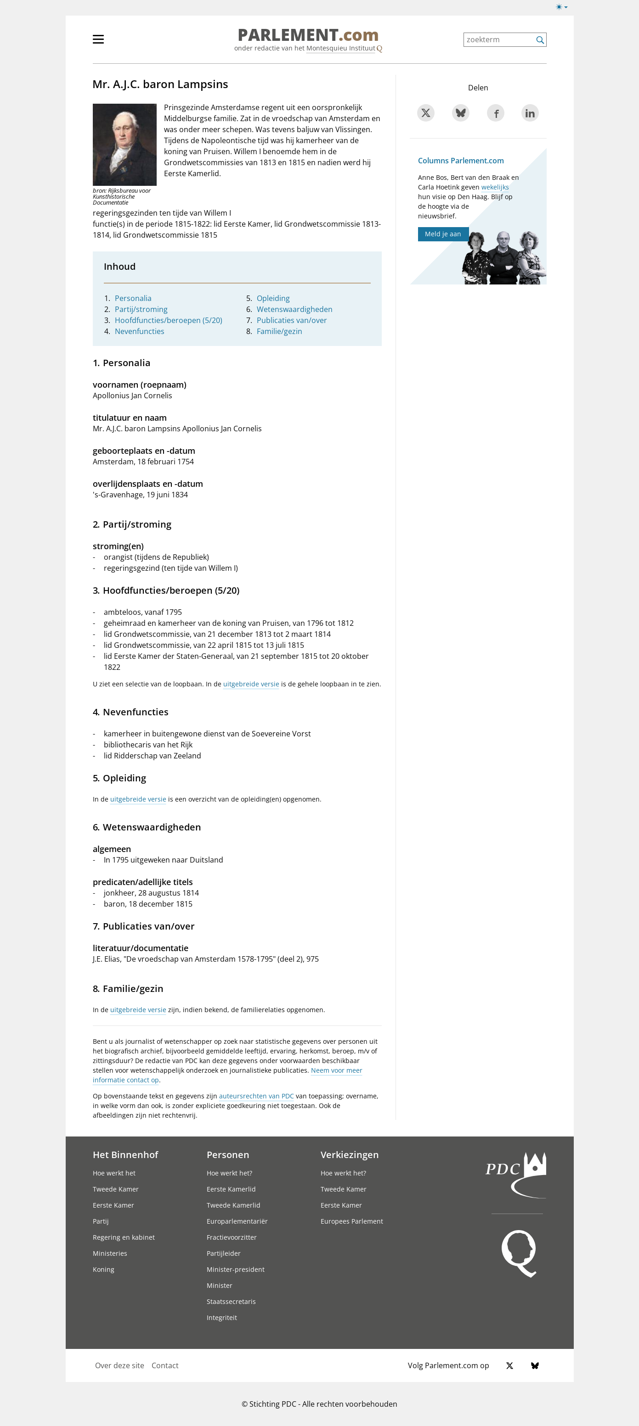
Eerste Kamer (113, 1205)
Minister (219, 1285)
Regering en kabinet (124, 1237)
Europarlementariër (237, 1221)
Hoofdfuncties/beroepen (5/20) (168, 320)
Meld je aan (443, 233)
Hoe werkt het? (229, 1173)
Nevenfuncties (139, 331)
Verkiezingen (350, 1154)
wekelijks (495, 187)
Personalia (133, 298)
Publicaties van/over (292, 320)
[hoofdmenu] (128, 43)
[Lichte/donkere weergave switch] (565, 7)
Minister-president (236, 1269)
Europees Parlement (352, 1221)
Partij (101, 1221)
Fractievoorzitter (232, 1237)
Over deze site (119, 1365)
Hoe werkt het (114, 1173)
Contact (165, 1365)
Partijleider (224, 1253)
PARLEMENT (308, 35)
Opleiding (273, 298)
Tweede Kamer (116, 1189)
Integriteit (222, 1317)
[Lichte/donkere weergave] (565, 9)
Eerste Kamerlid (231, 1189)
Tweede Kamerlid (233, 1205)
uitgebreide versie (251, 684)
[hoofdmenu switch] (98, 43)
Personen (228, 1154)
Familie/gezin (279, 331)
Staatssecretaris (231, 1301)
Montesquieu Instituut (340, 48)
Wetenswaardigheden (295, 309)
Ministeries (110, 1253)
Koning (103, 1269)
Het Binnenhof (125, 1154)
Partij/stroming (141, 309)
